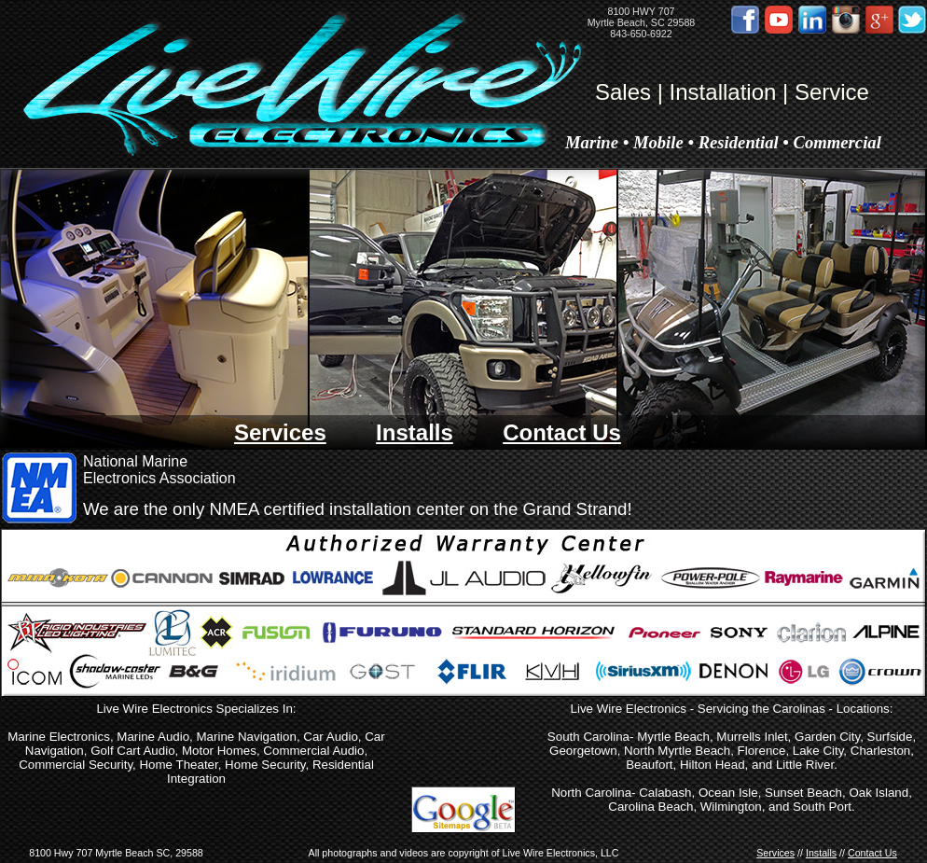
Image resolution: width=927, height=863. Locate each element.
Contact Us (562, 432)
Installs (414, 432)
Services (280, 432)
